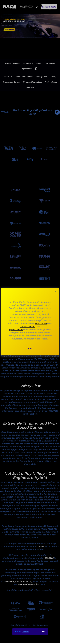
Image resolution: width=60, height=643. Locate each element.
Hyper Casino (16, 329)
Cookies (25, 632)
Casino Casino (27, 326)
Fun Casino (41, 323)
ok (43, 632)
